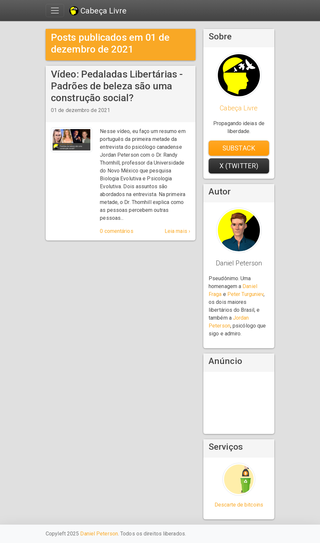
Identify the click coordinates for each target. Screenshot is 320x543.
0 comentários (116, 231)
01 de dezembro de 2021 (80, 110)
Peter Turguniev (245, 294)
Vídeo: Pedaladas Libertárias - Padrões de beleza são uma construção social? (117, 85)
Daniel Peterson (99, 534)
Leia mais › (177, 231)
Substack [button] (238, 148)
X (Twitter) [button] (238, 166)
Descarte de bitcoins (239, 505)
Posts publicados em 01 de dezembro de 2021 (110, 43)
